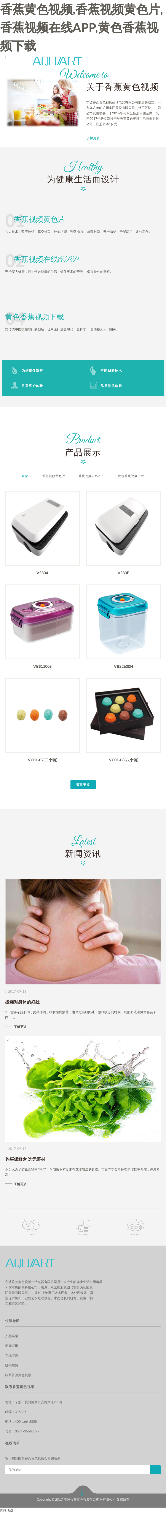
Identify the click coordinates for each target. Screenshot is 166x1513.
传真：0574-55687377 (22, 1431)
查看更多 (83, 784)
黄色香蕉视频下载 (131, 476)
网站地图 (6, 1510)
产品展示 (11, 1336)
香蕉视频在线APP (91, 476)
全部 (25, 476)
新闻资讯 (11, 1346)
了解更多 (93, 138)
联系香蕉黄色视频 (18, 1375)
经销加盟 (11, 1365)
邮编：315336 (16, 1412)
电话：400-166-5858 (21, 1421)
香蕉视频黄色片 (53, 476)
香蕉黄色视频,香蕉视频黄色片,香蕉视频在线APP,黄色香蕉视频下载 (81, 27)
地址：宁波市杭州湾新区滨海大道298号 (34, 1402)
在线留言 (11, 1355)
